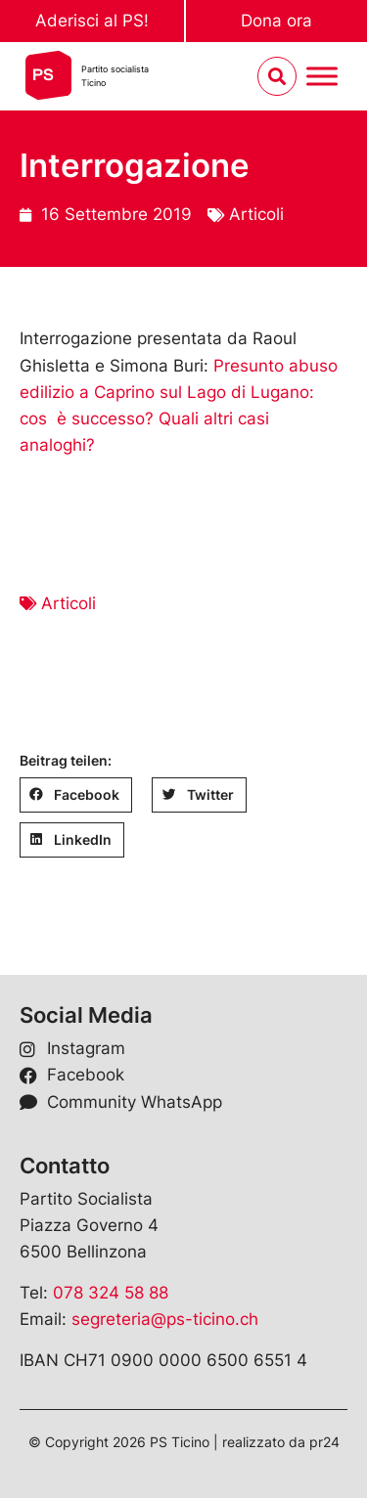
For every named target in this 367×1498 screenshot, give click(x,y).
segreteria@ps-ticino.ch (164, 1319)
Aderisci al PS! (92, 20)
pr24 (324, 1441)
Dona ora (276, 20)
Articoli (256, 214)
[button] (76, 795)
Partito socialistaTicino (115, 76)
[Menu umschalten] (322, 76)
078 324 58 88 (110, 1292)
